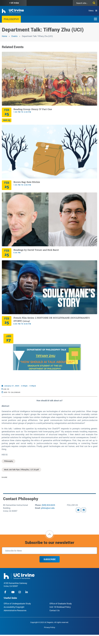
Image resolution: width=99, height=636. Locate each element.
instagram (19, 592)
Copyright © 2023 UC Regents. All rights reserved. (49, 622)
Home (4, 36)
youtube (12, 592)
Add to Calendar (12, 392)
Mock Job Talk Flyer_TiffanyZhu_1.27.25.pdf (21, 469)
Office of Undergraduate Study (17, 603)
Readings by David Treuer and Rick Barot (36, 250)
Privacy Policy (49, 627)
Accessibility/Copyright (14, 607)
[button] (49, 534)
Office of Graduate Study (61, 603)
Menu (91, 10)
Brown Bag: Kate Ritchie (27, 182)
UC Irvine (15, 2)
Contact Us (55, 610)
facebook (5, 592)
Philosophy (11, 19)
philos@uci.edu (48, 508)
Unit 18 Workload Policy (60, 607)
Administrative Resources (15, 610)
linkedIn (26, 592)
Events (14, 36)
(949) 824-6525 (48, 505)
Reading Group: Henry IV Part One (32, 109)
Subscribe (50, 559)
